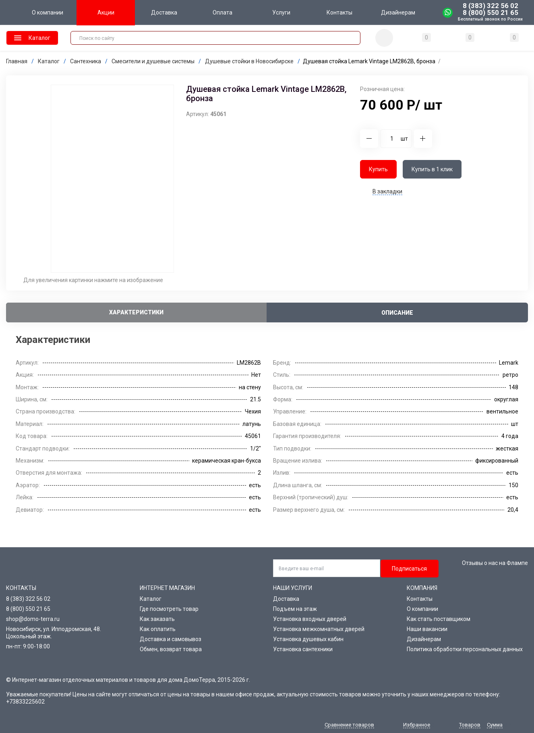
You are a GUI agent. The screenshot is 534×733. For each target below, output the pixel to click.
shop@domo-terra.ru (33, 619)
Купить (378, 169)
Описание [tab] (397, 312)
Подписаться (409, 568)
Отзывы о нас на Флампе (495, 563)
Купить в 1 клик (432, 169)
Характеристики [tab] (136, 312)
